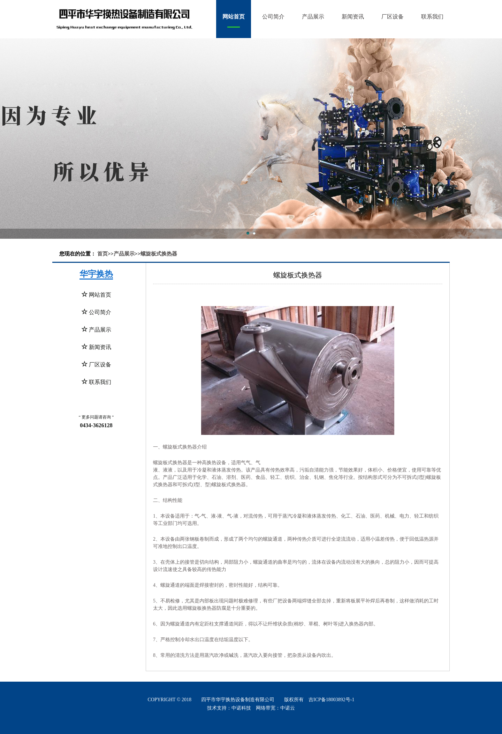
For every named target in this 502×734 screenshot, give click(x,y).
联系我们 (432, 17)
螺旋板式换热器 (158, 254)
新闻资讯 (353, 17)
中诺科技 (241, 708)
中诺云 (287, 708)
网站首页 (233, 17)
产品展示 (313, 17)
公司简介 (273, 17)
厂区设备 (392, 17)
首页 (102, 254)
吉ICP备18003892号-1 (331, 699)
